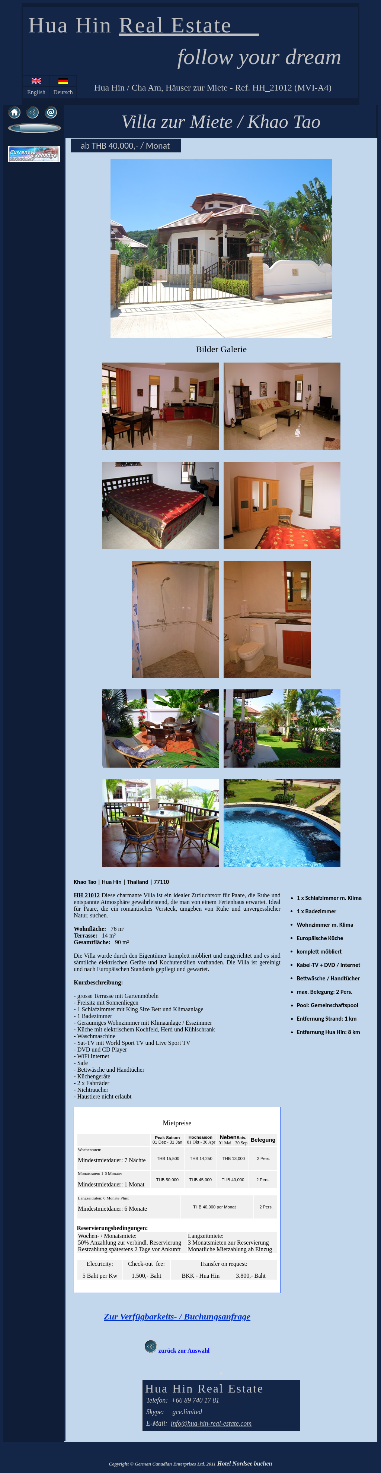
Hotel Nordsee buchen (244, 1463)
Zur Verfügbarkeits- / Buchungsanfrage (177, 1316)
